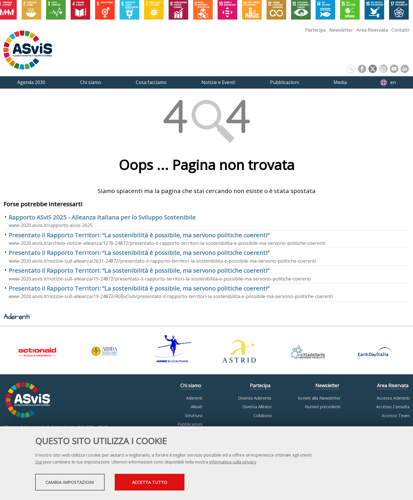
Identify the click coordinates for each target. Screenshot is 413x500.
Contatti (400, 30)
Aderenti (194, 398)
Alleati (196, 406)
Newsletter (341, 30)
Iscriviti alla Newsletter (319, 398)
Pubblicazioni (190, 424)
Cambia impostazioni (80, 483)
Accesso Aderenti (393, 398)
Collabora (262, 415)
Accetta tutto (184, 483)
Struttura (193, 415)
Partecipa (315, 30)
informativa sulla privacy (233, 462)
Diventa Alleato (256, 406)
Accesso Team (396, 415)
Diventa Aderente (254, 398)
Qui (38, 462)
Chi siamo (190, 385)
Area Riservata (372, 30)
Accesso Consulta (393, 406)
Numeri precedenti (322, 406)
